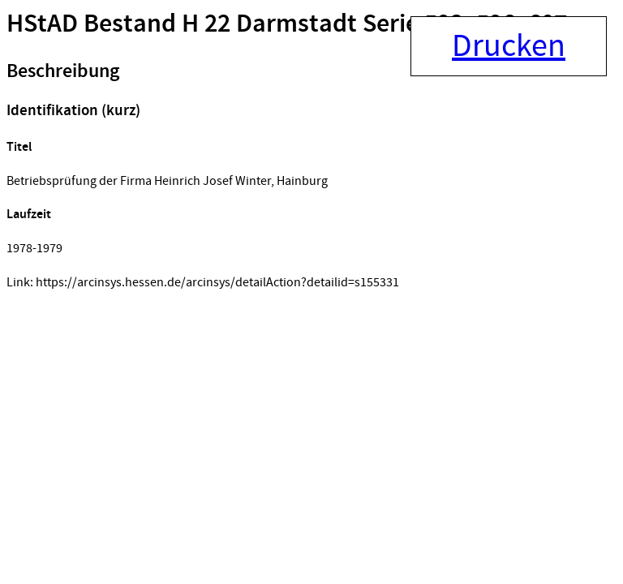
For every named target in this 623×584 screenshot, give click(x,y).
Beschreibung (62, 71)
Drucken (508, 46)
